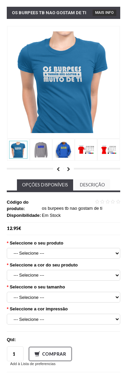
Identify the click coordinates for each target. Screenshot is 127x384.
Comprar (50, 354)
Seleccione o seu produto (36, 243)
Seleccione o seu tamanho (37, 286)
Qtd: (11, 339)
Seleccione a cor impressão (39, 308)
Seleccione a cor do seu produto (44, 264)
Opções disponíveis (45, 184)
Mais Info (104, 12)
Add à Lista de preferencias (33, 364)
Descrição (92, 184)
